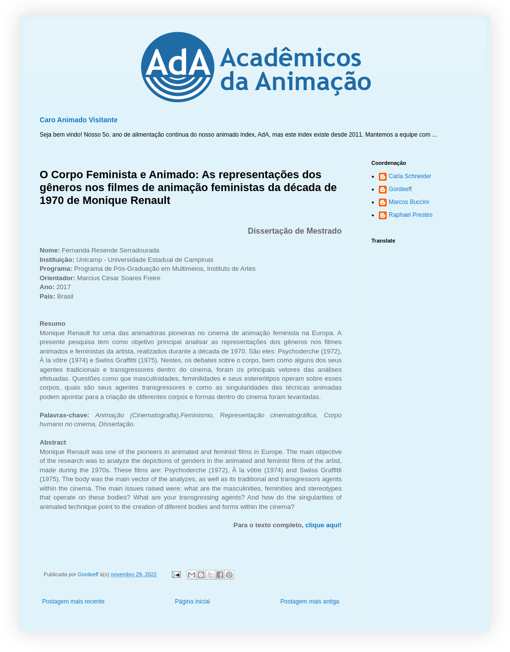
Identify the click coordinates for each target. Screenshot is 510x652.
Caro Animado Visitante (79, 120)
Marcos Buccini (409, 202)
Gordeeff (400, 189)
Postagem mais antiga (309, 601)
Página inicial (192, 601)
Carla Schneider (410, 176)
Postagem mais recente (73, 601)
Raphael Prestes (411, 214)
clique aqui (323, 525)
